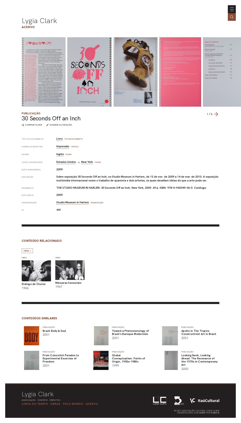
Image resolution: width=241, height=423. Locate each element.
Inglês (60, 154)
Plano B (215, 413)
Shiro (202, 413)
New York (87, 162)
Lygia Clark (39, 20)
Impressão (62, 146)
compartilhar (33, 125)
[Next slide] (215, 114)
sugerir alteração (61, 124)
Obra (27, 250)
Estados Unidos (66, 162)
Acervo (28, 27)
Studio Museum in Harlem (72, 202)
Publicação (31, 113)
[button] (73, 404)
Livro (59, 138)
